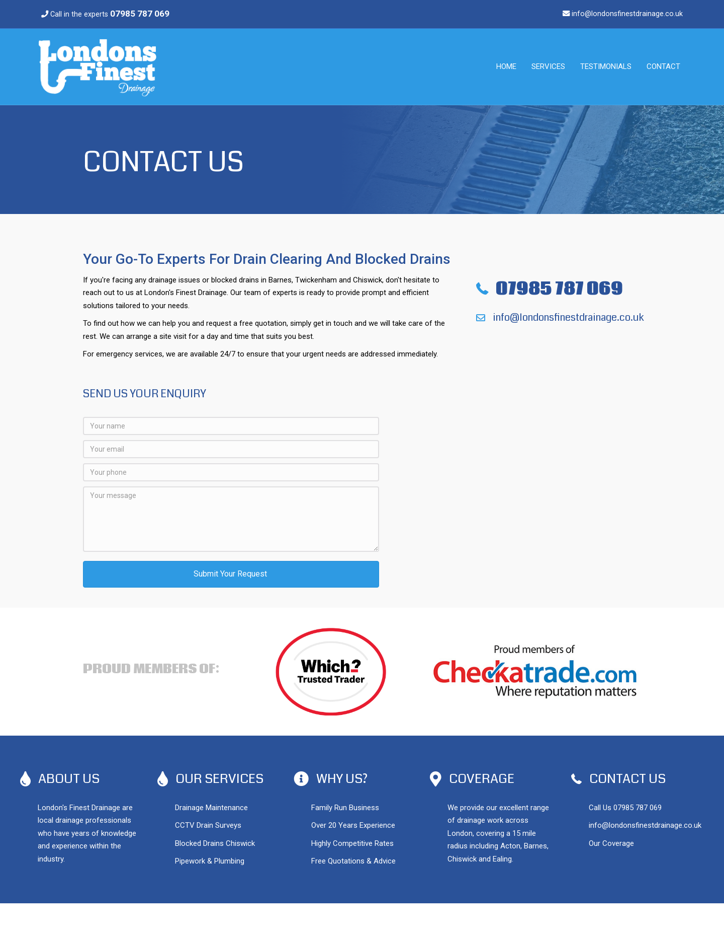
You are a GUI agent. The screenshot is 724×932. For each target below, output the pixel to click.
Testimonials (605, 66)
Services (548, 66)
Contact (663, 66)
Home (506, 66)
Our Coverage (611, 843)
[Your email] (231, 449)
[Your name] (231, 426)
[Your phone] (231, 472)
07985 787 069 (637, 807)
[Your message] (231, 519)
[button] (231, 574)
